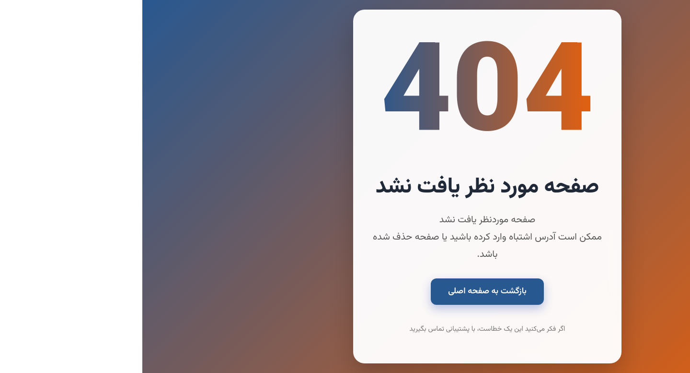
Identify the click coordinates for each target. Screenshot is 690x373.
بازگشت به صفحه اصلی (345, 291)
